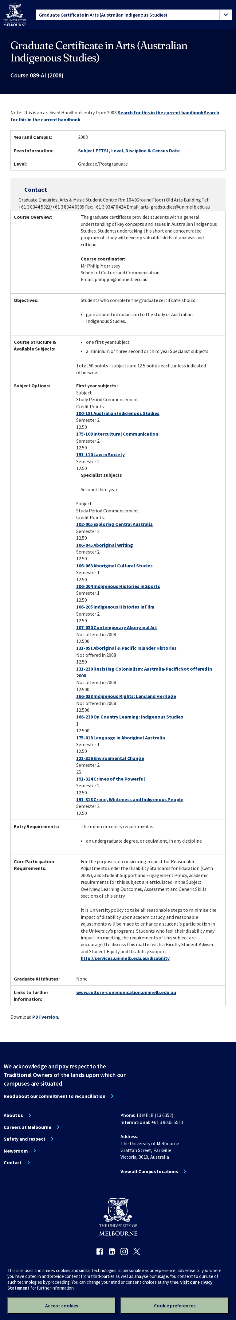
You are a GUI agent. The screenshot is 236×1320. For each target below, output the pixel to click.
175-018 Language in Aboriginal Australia (120, 737)
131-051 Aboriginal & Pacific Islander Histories (126, 648)
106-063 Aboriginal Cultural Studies (114, 565)
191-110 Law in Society (100, 454)
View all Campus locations (149, 1171)
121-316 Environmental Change (110, 758)
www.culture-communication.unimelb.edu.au (126, 992)
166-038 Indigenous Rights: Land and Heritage (126, 696)
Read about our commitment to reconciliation (54, 1096)
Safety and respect (24, 1139)
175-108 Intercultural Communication (117, 434)
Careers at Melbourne (27, 1127)
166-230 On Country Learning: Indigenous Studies (129, 717)
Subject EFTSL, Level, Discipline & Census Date (128, 150)
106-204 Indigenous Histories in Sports (118, 586)
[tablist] (134, 14)
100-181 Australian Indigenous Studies (117, 413)
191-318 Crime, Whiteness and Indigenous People (129, 799)
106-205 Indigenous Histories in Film (115, 607)
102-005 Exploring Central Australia (114, 524)
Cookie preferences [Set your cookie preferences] (174, 1305)
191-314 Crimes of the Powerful (110, 779)
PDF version (45, 1017)
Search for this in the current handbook (161, 112)
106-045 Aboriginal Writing (104, 545)
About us (13, 1115)
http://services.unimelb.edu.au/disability (125, 958)
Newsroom (16, 1151)
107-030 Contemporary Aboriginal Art (116, 627)
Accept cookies (61, 1305)
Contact (13, 1162)
